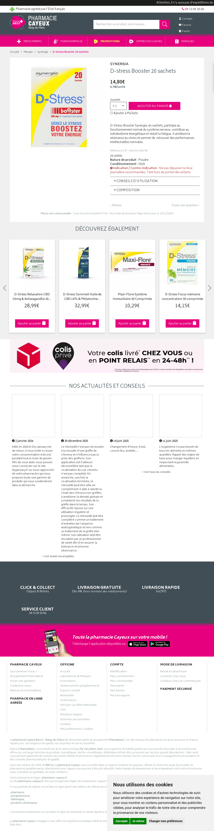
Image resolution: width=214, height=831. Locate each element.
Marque (28, 53)
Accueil (14, 53)
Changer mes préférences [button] (166, 821)
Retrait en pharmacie (173, 656)
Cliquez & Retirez (32, 584)
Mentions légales (71, 699)
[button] (118, 107)
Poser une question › (185, 207)
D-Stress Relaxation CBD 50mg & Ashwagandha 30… (32, 298)
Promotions (107, 43)
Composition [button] (126, 192)
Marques (184, 43)
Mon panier (117, 670)
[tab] (155, 182)
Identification (118, 656)
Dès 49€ (82, 586)
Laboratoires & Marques (75, 661)
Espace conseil (70, 675)
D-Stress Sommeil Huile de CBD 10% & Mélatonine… (82, 298)
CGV (63, 694)
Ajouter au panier (154, 107)
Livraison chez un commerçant (180, 666)
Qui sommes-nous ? (23, 656)
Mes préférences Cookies (76, 714)
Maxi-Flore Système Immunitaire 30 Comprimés (132, 298)
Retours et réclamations (25, 675)
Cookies (65, 709)
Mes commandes (121, 666)
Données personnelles (75, 704)
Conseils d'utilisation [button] (135, 183)
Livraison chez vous (173, 661)
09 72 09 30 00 (182, 584)
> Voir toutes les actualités (58, 558)
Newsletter (67, 680)
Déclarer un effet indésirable (78, 690)
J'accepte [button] (121, 821)
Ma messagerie (120, 680)
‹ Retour (116, 207)
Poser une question (22, 666)
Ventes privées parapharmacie (79, 670)
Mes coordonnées (122, 661)
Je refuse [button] (138, 821)
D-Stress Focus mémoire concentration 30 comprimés (182, 298)
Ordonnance (68, 685)
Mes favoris (117, 675)
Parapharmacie (68, 43)
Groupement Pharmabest (26, 661)
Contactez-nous (20, 670)
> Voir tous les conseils (156, 474)
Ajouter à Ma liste (124, 115)
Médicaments (29, 43)
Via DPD (132, 584)
